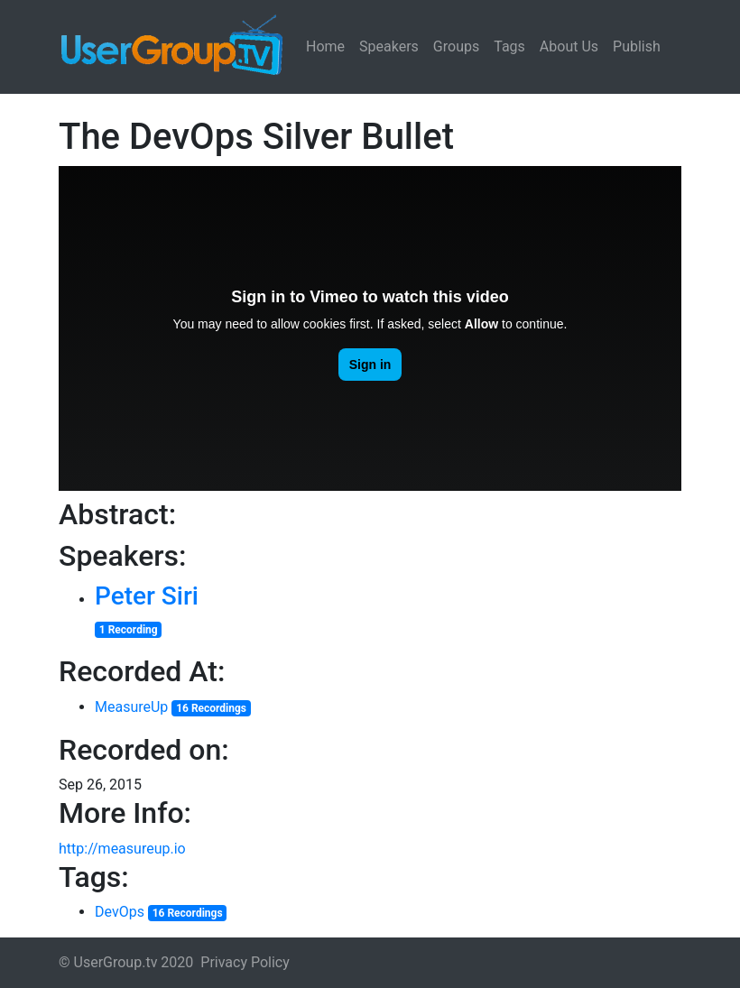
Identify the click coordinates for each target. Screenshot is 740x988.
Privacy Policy (245, 962)
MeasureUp (131, 707)
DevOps (119, 911)
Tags (509, 46)
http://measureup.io (122, 848)
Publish (637, 46)
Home (325, 46)
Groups (456, 46)
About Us (569, 46)
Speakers (389, 46)
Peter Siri (147, 596)
